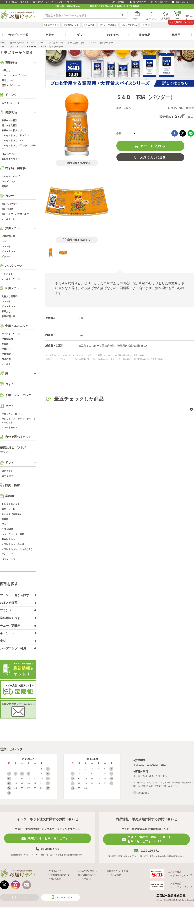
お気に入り (151, 18)
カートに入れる (152, 146)
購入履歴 (166, 18)
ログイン (137, 18)
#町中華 (146, 25)
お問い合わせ (182, 2)
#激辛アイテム (51, 25)
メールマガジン (85, 879)
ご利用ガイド (160, 2)
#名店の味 (89, 25)
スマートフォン (64, 897)
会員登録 (120, 2)
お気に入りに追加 (153, 157)
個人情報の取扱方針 (87, 875)
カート (178, 15)
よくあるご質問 (114, 875)
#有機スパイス (71, 25)
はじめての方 (139, 2)
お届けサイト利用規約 (117, 871)
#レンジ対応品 (129, 25)
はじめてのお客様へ (87, 871)
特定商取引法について (59, 875)
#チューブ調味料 (108, 25)
